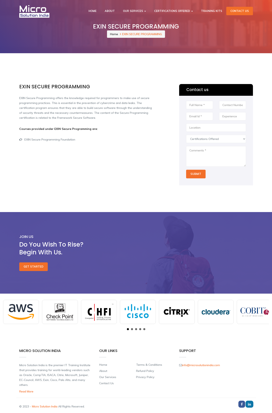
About (110, 11)
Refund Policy (145, 371)
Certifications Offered (173, 11)
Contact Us (239, 11)
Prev (8, 312)
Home (93, 11)
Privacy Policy (145, 377)
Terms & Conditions (149, 365)
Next (263, 312)
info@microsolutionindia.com (201, 365)
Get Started (33, 266)
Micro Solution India (45, 406)
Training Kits (211, 11)
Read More (26, 391)
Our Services (134, 11)
